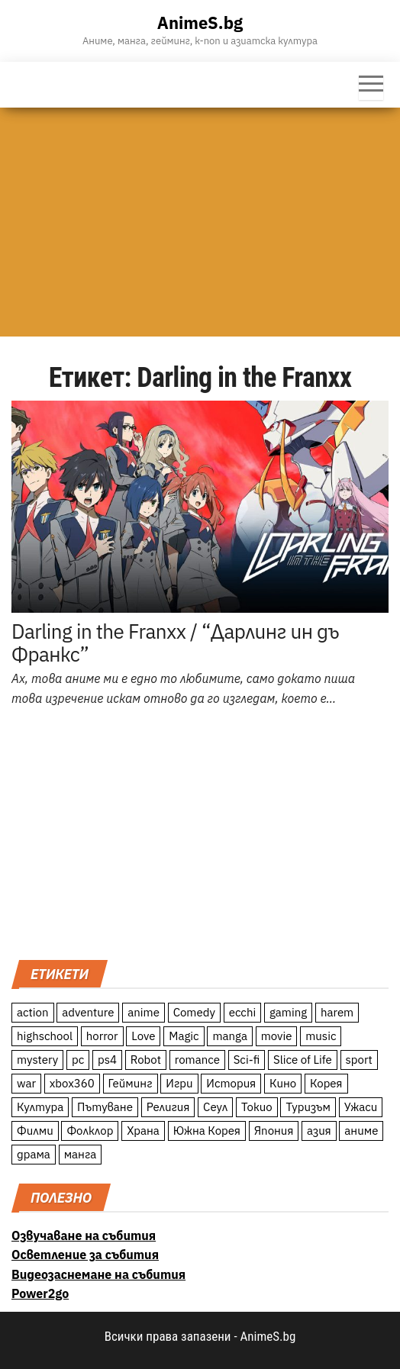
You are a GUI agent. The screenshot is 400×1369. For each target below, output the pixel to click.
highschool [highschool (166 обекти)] (45, 1036)
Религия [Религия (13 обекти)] (168, 1107)
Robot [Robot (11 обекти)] (146, 1059)
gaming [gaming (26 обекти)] (288, 1012)
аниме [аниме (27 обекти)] (361, 1130)
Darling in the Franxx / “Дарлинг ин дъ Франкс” (175, 642)
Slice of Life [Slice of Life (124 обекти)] (302, 1059)
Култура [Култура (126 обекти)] (40, 1107)
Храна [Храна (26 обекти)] (143, 1130)
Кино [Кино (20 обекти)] (282, 1083)
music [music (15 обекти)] (320, 1036)
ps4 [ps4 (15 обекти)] (107, 1059)
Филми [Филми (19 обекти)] (35, 1130)
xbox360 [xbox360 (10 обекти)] (72, 1083)
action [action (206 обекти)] (33, 1012)
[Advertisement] (200, 222)
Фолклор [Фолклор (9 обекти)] (89, 1130)
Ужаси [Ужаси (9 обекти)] (361, 1107)
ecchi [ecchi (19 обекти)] (242, 1012)
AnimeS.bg (200, 22)
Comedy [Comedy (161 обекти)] (194, 1012)
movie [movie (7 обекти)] (276, 1036)
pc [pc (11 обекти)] (78, 1059)
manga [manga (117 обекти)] (229, 1036)
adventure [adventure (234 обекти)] (88, 1012)
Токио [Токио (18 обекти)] (257, 1107)
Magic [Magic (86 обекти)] (183, 1036)
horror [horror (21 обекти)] (102, 1036)
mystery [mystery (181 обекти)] (37, 1059)
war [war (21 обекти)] (26, 1083)
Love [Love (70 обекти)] (143, 1036)
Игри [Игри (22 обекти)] (179, 1083)
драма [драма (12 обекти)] (33, 1154)
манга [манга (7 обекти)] (80, 1154)
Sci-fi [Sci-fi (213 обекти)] (247, 1059)
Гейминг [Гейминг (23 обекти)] (130, 1083)
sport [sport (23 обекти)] (359, 1059)
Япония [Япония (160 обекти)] (274, 1130)
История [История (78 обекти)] (231, 1083)
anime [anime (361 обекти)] (143, 1012)
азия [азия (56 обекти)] (319, 1130)
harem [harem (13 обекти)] (337, 1012)
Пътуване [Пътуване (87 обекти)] (105, 1107)
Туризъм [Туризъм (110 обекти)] (308, 1107)
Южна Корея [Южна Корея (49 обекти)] (206, 1130)
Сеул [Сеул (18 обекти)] (215, 1107)
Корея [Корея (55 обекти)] (326, 1083)
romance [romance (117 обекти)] (197, 1059)
